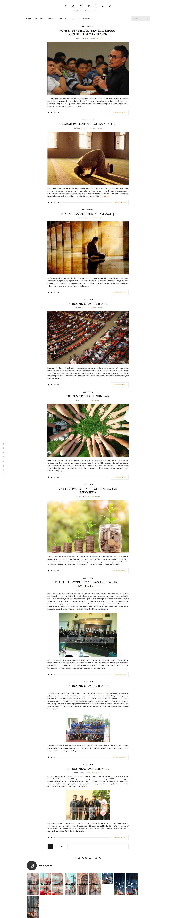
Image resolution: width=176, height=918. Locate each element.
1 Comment (97, 690)
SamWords (64, 18)
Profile (76, 18)
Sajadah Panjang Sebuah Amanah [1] (88, 214)
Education (88, 299)
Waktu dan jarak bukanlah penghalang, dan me (94, 884)
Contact (87, 18)
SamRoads (39, 18)
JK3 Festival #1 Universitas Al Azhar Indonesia (88, 490)
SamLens (52, 18)
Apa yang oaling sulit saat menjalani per (143, 884)
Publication (88, 26)
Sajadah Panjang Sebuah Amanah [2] (88, 124)
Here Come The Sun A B (118, 884)
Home (28, 18)
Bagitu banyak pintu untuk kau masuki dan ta (81, 884)
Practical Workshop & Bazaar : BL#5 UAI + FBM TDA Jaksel (88, 584)
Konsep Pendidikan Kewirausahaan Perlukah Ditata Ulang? (88, 32)
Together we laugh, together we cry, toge (45, 884)
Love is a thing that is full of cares (33, 884)
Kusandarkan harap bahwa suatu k (57, 884)
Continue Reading (119, 112)
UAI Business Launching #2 (88, 769)
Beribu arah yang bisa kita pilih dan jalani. (70, 884)
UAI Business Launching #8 (88, 304)
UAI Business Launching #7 (88, 396)
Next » (63, 846)
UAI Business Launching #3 (88, 686)
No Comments (96, 38)
